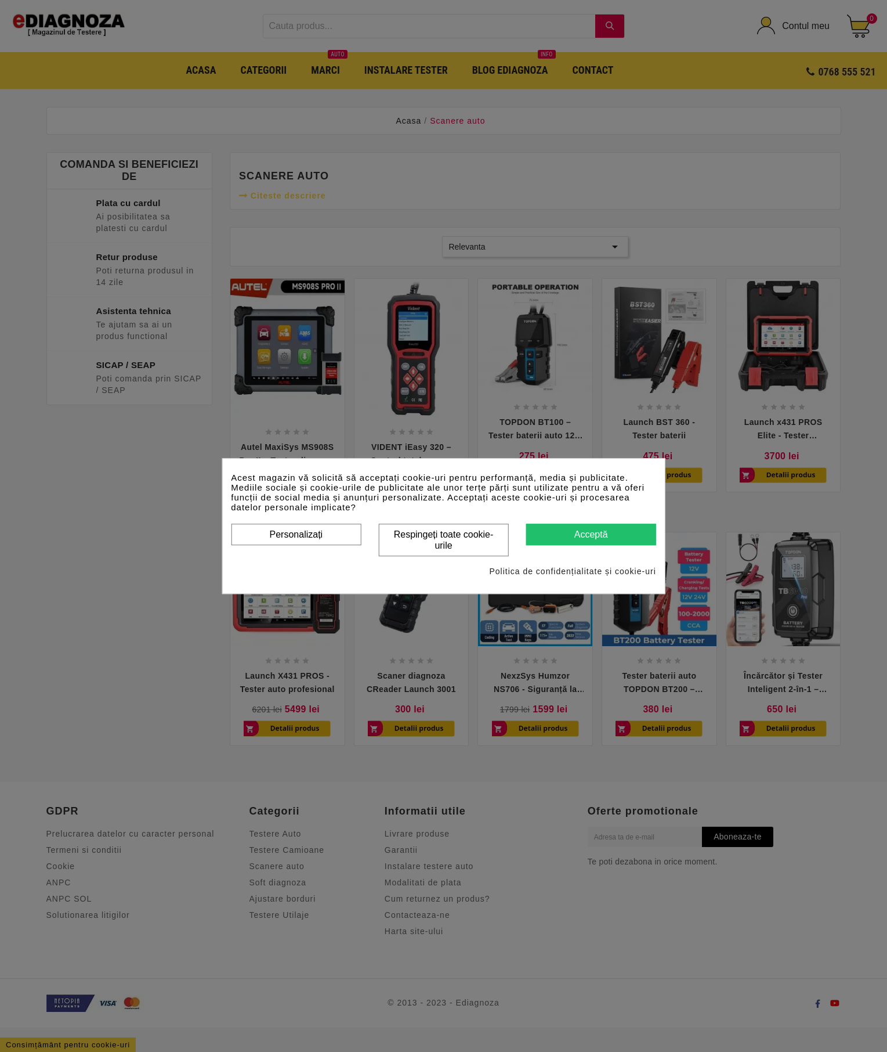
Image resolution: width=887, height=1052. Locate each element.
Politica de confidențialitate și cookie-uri (572, 571)
